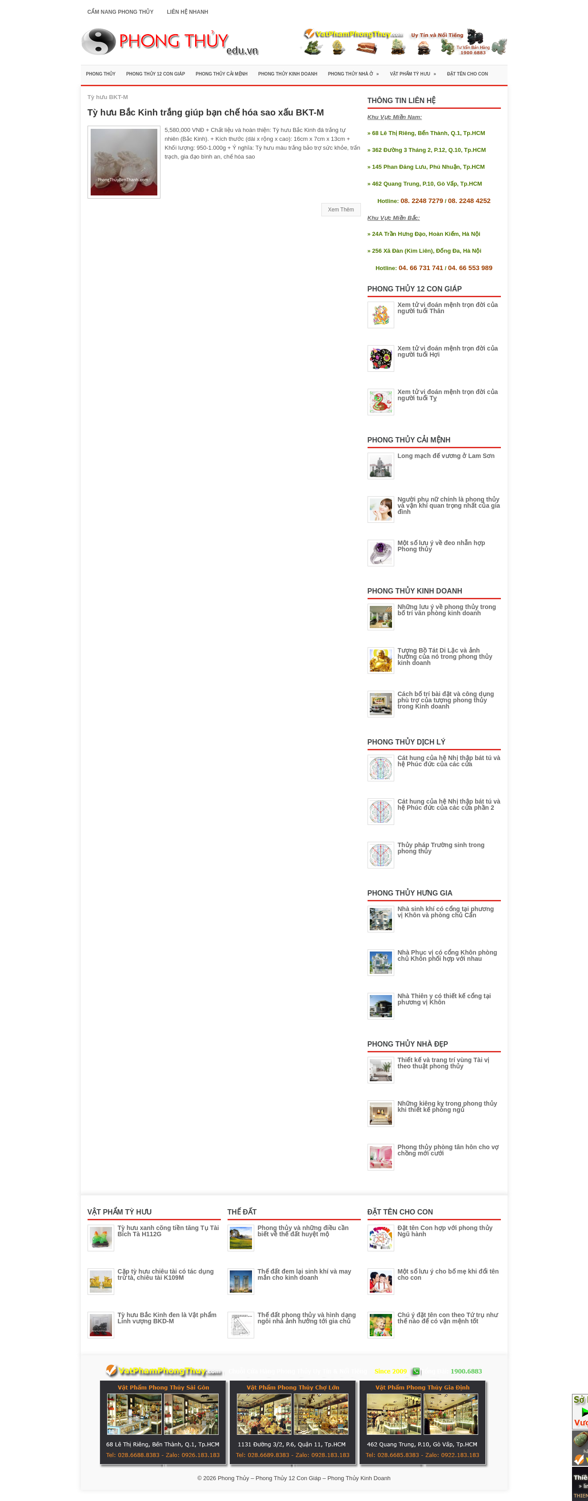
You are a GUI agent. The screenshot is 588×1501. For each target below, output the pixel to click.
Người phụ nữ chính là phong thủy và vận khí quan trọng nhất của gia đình (449, 505)
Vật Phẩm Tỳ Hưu (416, 70)
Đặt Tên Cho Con (467, 74)
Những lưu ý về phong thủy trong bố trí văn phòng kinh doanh (447, 610)
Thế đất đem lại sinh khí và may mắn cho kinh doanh (305, 1274)
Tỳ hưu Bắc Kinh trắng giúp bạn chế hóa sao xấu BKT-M (206, 112)
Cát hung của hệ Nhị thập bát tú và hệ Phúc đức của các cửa (449, 761)
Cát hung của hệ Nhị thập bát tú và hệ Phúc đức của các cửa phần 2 (449, 804)
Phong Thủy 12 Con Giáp (155, 74)
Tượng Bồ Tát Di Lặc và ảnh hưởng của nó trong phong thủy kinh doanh (445, 656)
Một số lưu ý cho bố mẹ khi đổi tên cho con (448, 1274)
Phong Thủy (101, 74)
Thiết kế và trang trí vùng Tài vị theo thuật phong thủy (444, 1063)
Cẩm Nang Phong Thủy (121, 12)
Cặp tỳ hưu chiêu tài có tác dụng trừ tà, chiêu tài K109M (166, 1274)
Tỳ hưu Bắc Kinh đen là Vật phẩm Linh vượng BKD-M (167, 1318)
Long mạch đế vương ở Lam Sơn (446, 455)
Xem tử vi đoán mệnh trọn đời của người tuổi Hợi (448, 351)
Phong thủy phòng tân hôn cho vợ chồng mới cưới (448, 1150)
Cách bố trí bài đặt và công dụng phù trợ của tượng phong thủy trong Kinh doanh (446, 700)
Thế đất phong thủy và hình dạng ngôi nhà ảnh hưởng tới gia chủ (307, 1318)
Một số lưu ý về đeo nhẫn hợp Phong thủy (441, 546)
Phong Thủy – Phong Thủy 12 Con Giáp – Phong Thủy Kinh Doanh (304, 1478)
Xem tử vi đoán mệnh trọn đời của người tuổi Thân (448, 308)
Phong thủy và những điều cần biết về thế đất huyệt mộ (303, 1231)
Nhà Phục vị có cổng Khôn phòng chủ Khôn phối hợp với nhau (447, 955)
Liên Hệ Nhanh (187, 12)
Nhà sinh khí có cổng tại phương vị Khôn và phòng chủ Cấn (446, 912)
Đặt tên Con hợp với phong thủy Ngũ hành (445, 1231)
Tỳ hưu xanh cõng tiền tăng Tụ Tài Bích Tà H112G (168, 1231)
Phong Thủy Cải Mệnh (222, 74)
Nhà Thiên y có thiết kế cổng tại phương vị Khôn (444, 999)
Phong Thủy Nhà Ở (356, 70)
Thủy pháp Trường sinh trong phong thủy (441, 848)
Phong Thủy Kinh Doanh (287, 74)
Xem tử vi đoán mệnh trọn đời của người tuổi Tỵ (448, 395)
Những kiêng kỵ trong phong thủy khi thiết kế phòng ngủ (447, 1106)
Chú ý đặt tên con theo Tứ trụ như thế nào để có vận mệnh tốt (448, 1318)
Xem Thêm (341, 210)
